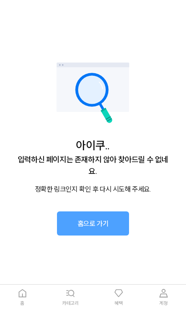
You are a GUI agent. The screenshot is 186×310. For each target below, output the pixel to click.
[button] (93, 223)
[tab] (22, 297)
